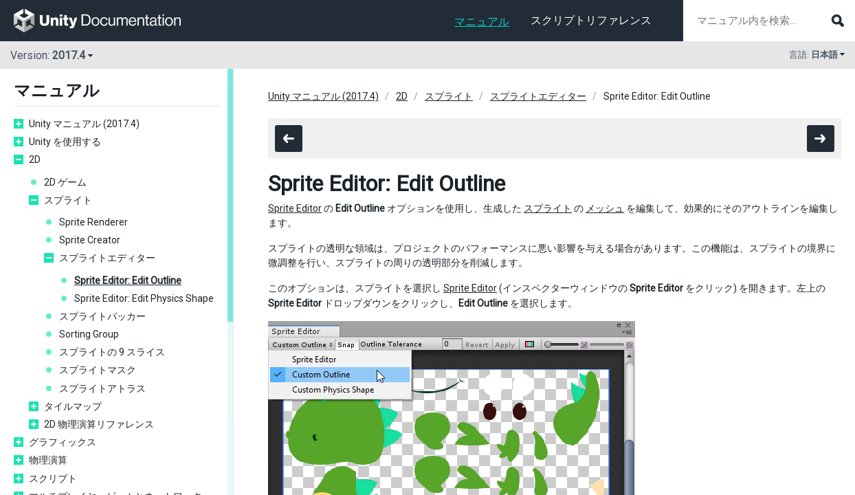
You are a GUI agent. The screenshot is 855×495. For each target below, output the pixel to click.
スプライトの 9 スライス (112, 352)
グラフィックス (62, 442)
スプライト (68, 200)
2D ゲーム (65, 182)
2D (35, 159)
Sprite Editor (295, 208)
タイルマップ (73, 406)
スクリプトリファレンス (591, 20)
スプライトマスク (97, 369)
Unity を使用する (65, 141)
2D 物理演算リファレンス (99, 424)
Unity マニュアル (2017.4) (84, 123)
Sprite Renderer (93, 222)
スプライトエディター (107, 257)
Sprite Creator (89, 239)
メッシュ (605, 208)
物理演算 (48, 459)
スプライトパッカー (102, 316)
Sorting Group (89, 334)
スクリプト (53, 478)
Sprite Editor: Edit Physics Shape (144, 298)
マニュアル (481, 22)
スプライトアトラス (102, 388)
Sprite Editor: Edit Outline (127, 280)
